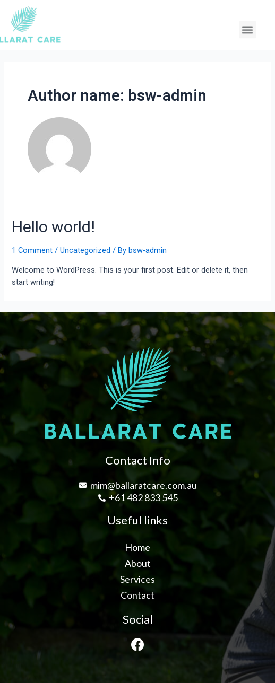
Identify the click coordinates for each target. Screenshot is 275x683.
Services (137, 579)
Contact (137, 595)
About (138, 563)
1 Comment (32, 250)
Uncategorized (85, 250)
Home (137, 547)
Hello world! (53, 226)
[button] (247, 31)
